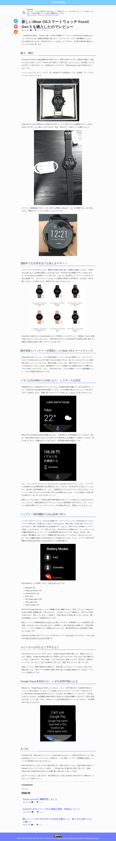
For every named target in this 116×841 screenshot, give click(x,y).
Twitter (29, 15)
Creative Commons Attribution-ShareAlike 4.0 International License (77, 838)
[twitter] (15, 21)
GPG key (41, 15)
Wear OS (45, 30)
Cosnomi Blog (58, 2)
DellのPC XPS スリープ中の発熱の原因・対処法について (51, 809)
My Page (55, 15)
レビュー (39, 30)
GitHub (34, 15)
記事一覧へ (25, 789)
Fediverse (48, 15)
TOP (23, 18)
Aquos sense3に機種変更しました (40, 799)
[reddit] (15, 32)
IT (32, 30)
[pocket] (15, 27)
